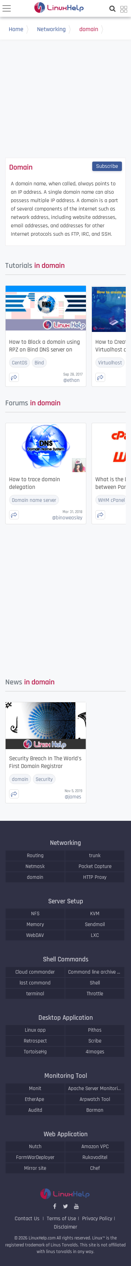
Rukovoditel (94, 1157)
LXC (95, 935)
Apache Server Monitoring (95, 1088)
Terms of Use (61, 1218)
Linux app (35, 1030)
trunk (95, 855)
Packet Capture (95, 866)
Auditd (35, 1110)
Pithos (95, 1030)
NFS (35, 913)
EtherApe (35, 1099)
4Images (95, 1051)
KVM (95, 913)
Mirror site (35, 1168)
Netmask (35, 866)
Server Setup (65, 901)
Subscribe (107, 166)
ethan (71, 380)
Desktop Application (65, 1017)
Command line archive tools (95, 972)
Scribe (94, 1041)
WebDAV (35, 935)
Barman (94, 1110)
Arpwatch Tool (95, 1099)
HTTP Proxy (95, 877)
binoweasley (67, 517)
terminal (35, 993)
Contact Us (28, 1218)
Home (20, 30)
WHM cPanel (111, 500)
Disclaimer (65, 1227)
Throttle (95, 993)
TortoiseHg (35, 1051)
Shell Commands (65, 959)
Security (44, 779)
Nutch (35, 1146)
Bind (39, 363)
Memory (35, 924)
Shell (95, 983)
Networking (55, 30)
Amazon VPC (95, 1146)
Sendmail (95, 924)
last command (35, 983)
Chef (95, 1168)
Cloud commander (35, 972)
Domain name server (34, 500)
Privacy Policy (97, 1218)
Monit (35, 1088)
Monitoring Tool (65, 1076)
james (73, 797)
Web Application (66, 1134)
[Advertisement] (65, 106)
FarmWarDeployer (35, 1157)
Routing (35, 855)
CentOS (19, 363)
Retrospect (35, 1041)
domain (93, 30)
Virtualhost (110, 363)
